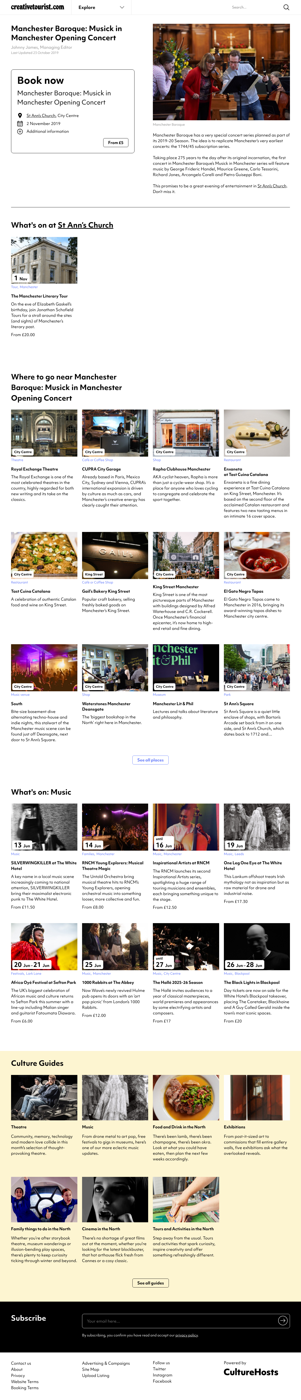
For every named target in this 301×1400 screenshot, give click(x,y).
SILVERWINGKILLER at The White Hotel (44, 865)
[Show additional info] (72, 131)
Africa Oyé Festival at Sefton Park (43, 982)
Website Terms (25, 1381)
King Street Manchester (176, 586)
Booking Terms (25, 1387)
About (17, 1369)
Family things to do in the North (41, 1228)
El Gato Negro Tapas (243, 591)
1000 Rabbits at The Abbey (108, 982)
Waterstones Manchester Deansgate (106, 706)
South (16, 703)
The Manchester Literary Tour (39, 296)
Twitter (159, 1369)
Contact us (21, 1363)
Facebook (162, 1381)
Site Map (90, 1369)
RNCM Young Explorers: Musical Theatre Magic (112, 865)
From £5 (115, 142)
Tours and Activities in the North (183, 1228)
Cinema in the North (101, 1228)
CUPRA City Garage (101, 469)
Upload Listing (95, 1375)
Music (87, 1127)
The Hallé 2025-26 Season (178, 982)
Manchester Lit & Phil (173, 703)
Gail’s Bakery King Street (106, 591)
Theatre (19, 1127)
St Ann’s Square (239, 703)
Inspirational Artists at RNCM (181, 862)
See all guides (150, 1283)
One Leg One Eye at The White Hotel (253, 865)
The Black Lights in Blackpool (252, 982)
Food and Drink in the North (179, 1127)
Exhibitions (234, 1127)
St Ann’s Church (41, 115)
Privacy (18, 1375)
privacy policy (186, 1335)
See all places (150, 760)
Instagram (162, 1375)
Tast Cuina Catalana (30, 591)
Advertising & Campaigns (106, 1363)
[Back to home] (37, 8)
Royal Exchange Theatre (34, 469)
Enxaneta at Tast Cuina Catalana (246, 471)
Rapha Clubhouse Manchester (181, 469)
